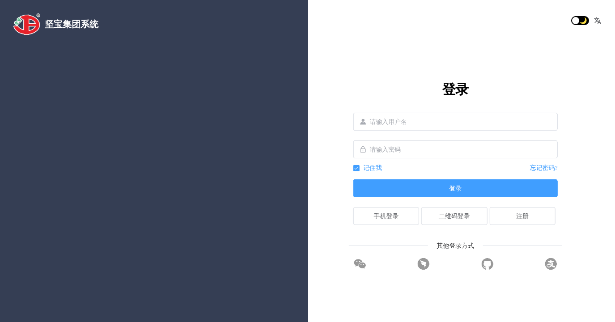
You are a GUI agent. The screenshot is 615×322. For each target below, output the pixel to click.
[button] (598, 21)
